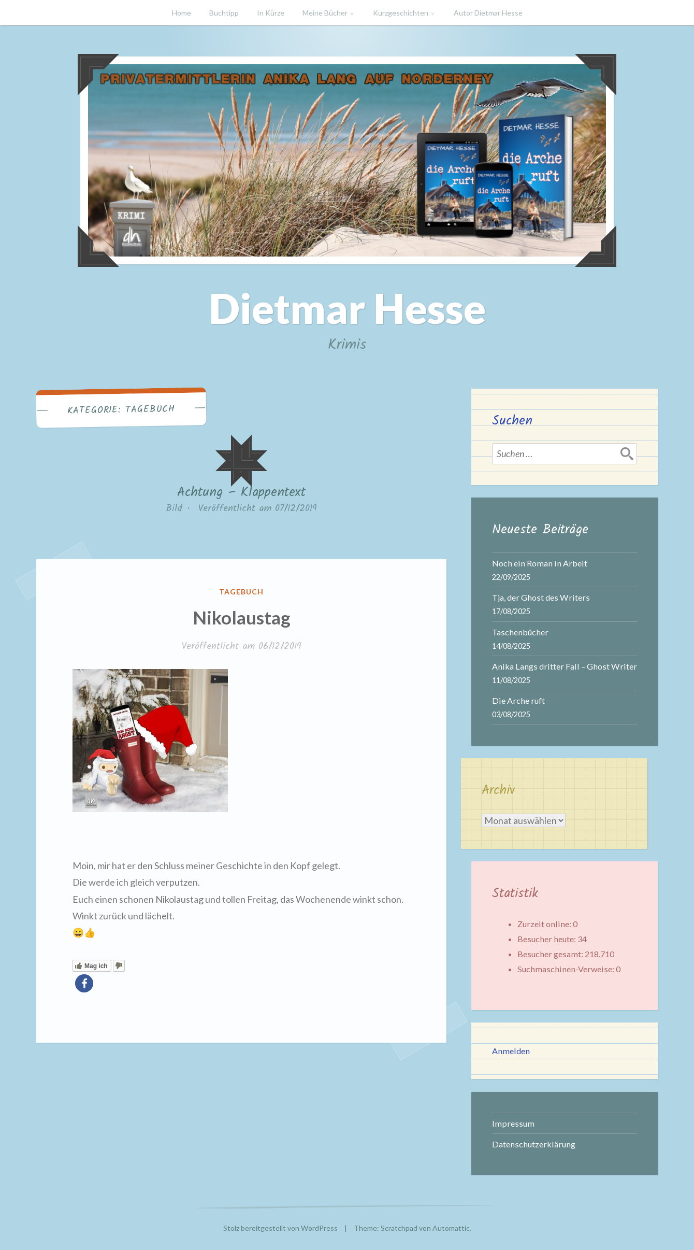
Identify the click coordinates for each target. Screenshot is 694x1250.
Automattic (451, 1228)
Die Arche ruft (518, 700)
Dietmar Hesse (347, 308)
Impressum (513, 1123)
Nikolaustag (242, 617)
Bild (174, 508)
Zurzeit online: (545, 924)
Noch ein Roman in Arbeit (539, 563)
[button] (84, 983)
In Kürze (270, 12)
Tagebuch (241, 591)
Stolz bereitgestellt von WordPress (280, 1228)
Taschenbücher (520, 632)
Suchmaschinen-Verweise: (566, 969)
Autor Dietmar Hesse (488, 12)
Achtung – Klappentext (241, 492)
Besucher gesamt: (551, 954)
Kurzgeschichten (400, 12)
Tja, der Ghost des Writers (541, 597)
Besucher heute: (547, 939)
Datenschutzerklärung (533, 1144)
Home (181, 12)
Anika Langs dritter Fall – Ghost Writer (564, 666)
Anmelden (511, 1051)
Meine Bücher (325, 12)
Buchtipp (224, 12)
